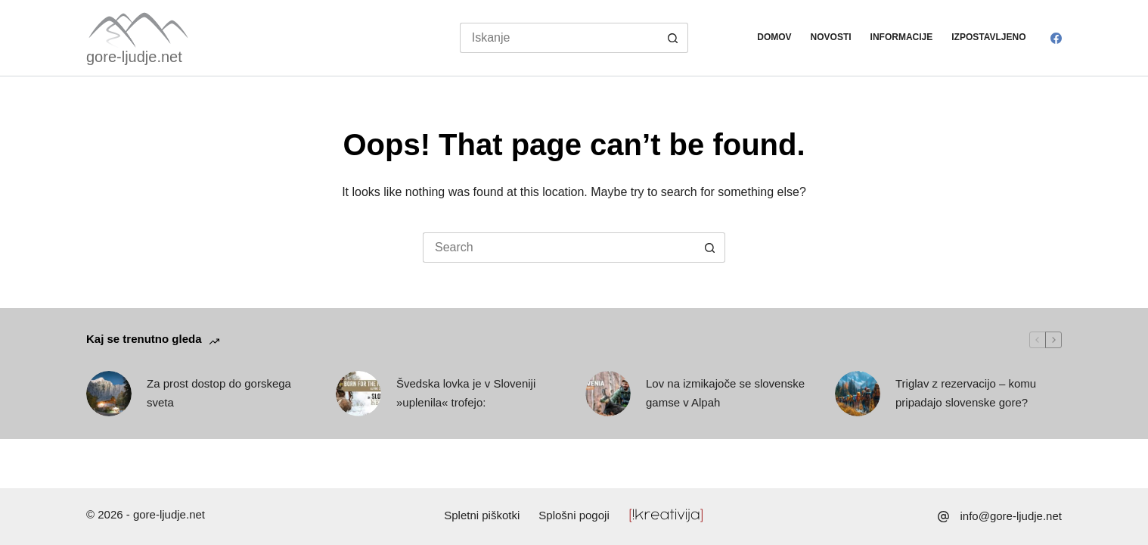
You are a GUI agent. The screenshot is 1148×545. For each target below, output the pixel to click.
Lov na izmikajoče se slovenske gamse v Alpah (725, 393)
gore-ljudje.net (134, 56)
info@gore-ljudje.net (1011, 515)
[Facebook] (1056, 38)
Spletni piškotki (482, 515)
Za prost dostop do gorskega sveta (219, 393)
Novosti (831, 37)
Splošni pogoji (573, 515)
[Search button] (673, 38)
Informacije (901, 37)
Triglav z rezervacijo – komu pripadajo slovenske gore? (965, 393)
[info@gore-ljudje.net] (943, 516)
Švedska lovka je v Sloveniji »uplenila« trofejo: (465, 393)
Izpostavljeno (988, 37)
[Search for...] (559, 38)
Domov (774, 37)
